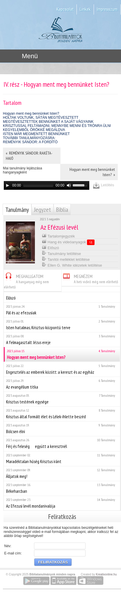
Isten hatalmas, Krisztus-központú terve (61, 324)
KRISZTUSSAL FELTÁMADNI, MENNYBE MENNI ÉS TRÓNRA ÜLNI (57, 126)
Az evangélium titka (61, 384)
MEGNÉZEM (90, 278)
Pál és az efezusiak (61, 310)
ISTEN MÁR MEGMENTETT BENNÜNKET (36, 134)
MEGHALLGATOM (26, 281)
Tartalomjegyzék (58, 235)
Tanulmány (17, 209)
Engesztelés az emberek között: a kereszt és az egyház (61, 369)
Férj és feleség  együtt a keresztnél (61, 443)
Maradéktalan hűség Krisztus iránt (61, 458)
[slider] (38, 185)
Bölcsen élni (61, 428)
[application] (46, 185)
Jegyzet (42, 209)
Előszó (50, 247)
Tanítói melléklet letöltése (66, 259)
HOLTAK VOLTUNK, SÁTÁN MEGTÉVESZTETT (40, 118)
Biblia (62, 209)
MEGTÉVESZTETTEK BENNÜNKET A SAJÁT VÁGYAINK (48, 122)
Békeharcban (61, 488)
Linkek (85, 9)
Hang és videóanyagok (68, 242)
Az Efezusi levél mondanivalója (61, 503)
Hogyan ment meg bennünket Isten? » (92, 172)
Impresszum (107, 9)
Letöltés (103, 185)
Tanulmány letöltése (61, 253)
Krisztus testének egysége (61, 399)
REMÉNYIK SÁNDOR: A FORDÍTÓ (30, 142)
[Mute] (69, 185)
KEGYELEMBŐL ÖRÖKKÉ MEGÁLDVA (34, 130)
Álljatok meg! (61, 473)
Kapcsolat (65, 9)
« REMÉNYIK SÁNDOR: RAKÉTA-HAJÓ (29, 155)
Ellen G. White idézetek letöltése (72, 264)
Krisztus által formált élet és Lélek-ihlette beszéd (61, 413)
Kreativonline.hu (106, 574)
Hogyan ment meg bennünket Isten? (31, 113)
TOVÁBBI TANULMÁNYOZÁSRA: (29, 138)
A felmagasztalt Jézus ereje (61, 339)
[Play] (7, 185)
